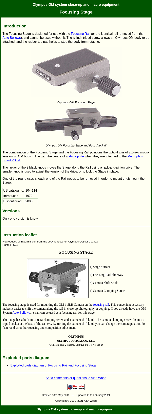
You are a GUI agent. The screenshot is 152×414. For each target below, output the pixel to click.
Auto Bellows (12, 37)
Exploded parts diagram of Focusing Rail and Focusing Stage (53, 365)
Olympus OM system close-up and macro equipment (76, 5)
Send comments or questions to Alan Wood (76, 378)
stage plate (76, 156)
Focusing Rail (80, 33)
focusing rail (101, 304)
